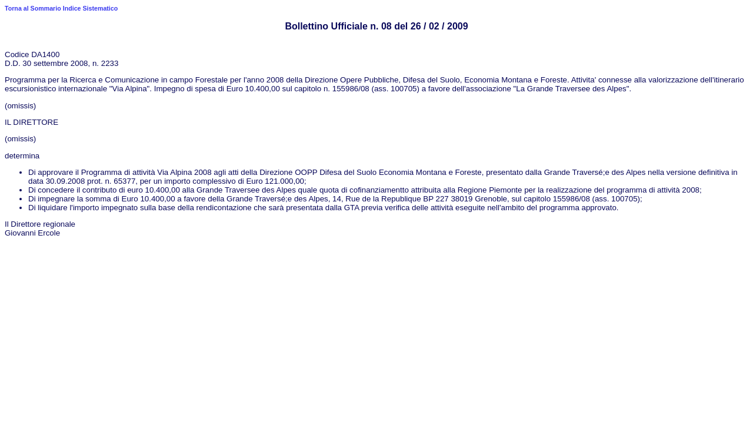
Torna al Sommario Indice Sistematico (61, 8)
